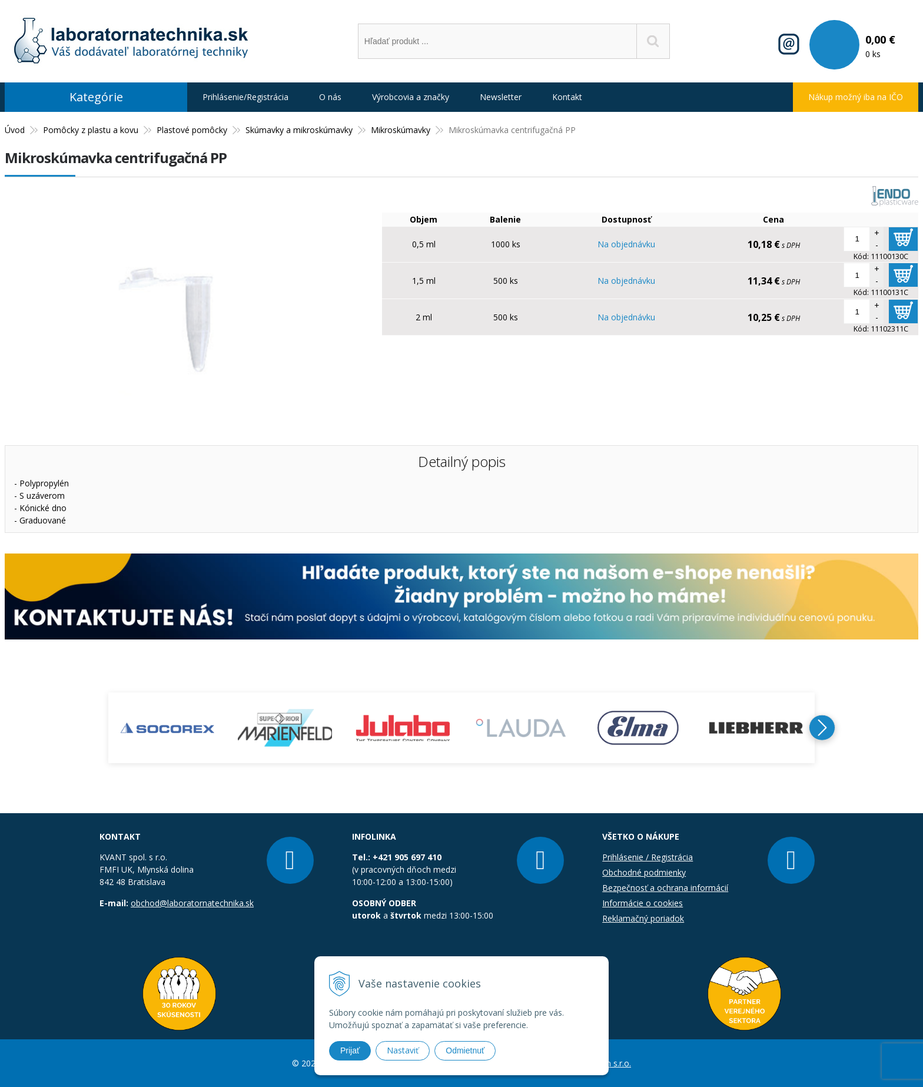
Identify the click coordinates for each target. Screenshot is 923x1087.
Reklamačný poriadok (643, 918)
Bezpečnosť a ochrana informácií (665, 887)
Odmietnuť (465, 1050)
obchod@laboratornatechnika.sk (192, 903)
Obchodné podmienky (644, 872)
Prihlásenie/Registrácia (245, 96)
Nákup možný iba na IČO (855, 96)
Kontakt (567, 96)
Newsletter (501, 96)
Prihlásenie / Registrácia (647, 857)
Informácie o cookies (642, 903)
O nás (330, 96)
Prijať (350, 1050)
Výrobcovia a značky (410, 96)
